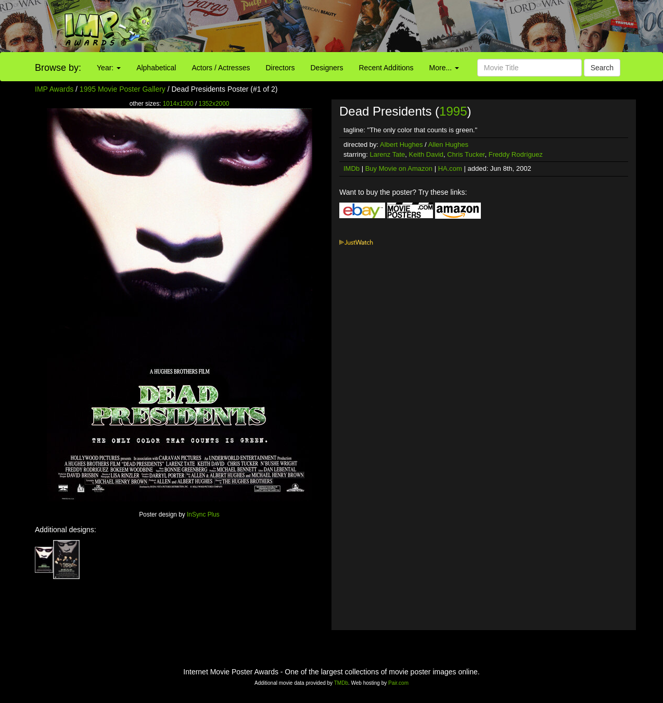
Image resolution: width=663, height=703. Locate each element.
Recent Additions (386, 68)
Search (602, 68)
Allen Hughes (448, 144)
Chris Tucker (465, 154)
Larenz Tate (387, 154)
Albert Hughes (401, 144)
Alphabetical (156, 68)
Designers (326, 68)
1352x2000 (214, 103)
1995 (453, 111)
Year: (109, 68)
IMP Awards (54, 89)
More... (444, 68)
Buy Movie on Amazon (398, 168)
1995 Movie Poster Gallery (122, 89)
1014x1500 (178, 103)
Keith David (426, 154)
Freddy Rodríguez (516, 154)
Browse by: (58, 67)
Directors (280, 68)
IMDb (351, 168)
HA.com (450, 168)
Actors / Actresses (221, 68)
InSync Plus (203, 514)
